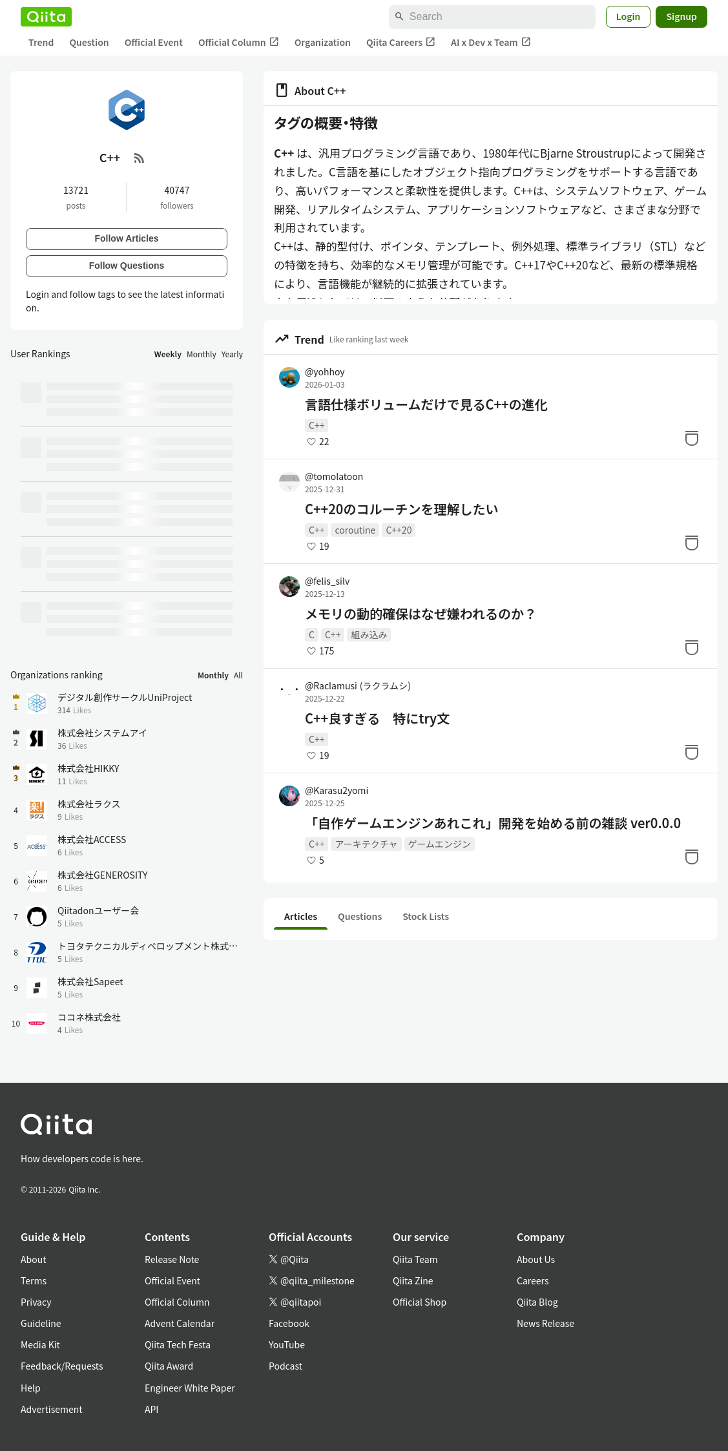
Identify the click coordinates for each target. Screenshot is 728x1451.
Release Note (172, 1259)
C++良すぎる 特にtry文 (377, 718)
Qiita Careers (400, 42)
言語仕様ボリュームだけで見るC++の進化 (426, 404)
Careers (532, 1280)
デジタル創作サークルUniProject (124, 697)
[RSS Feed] (139, 157)
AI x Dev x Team (491, 42)
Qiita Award (169, 1365)
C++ (316, 425)
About (33, 1259)
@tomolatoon (334, 476)
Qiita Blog (537, 1301)
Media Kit (40, 1344)
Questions (360, 916)
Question (89, 42)
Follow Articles (126, 238)
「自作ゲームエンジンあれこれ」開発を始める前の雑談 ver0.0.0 (493, 823)
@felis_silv (327, 580)
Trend (41, 42)
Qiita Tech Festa (178, 1344)
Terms (34, 1280)
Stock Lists (425, 916)
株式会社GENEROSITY (102, 874)
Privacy (36, 1301)
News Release (545, 1323)
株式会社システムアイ (102, 732)
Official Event (154, 42)
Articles (300, 916)
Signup (681, 16)
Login (628, 16)
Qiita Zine (413, 1280)
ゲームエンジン (440, 843)
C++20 (398, 529)
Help (31, 1387)
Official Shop (419, 1301)
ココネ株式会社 (89, 1016)
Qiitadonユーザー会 (98, 910)
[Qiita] (46, 16)
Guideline (41, 1323)
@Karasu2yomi (336, 790)
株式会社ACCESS (91, 839)
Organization (323, 42)
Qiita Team (415, 1259)
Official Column (238, 42)
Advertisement (52, 1409)
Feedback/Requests (62, 1365)
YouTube (287, 1344)
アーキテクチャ (366, 843)
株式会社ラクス (89, 803)
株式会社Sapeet (90, 981)
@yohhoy (325, 371)
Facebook (289, 1323)
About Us (536, 1259)
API (151, 1409)
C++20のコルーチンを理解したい (401, 509)
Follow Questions (127, 265)
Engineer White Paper (190, 1387)
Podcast (285, 1365)
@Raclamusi (358, 685)
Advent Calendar (179, 1323)
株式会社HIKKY (88, 768)
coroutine (355, 529)
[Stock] (691, 438)
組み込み (369, 634)
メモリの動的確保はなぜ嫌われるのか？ (421, 614)
